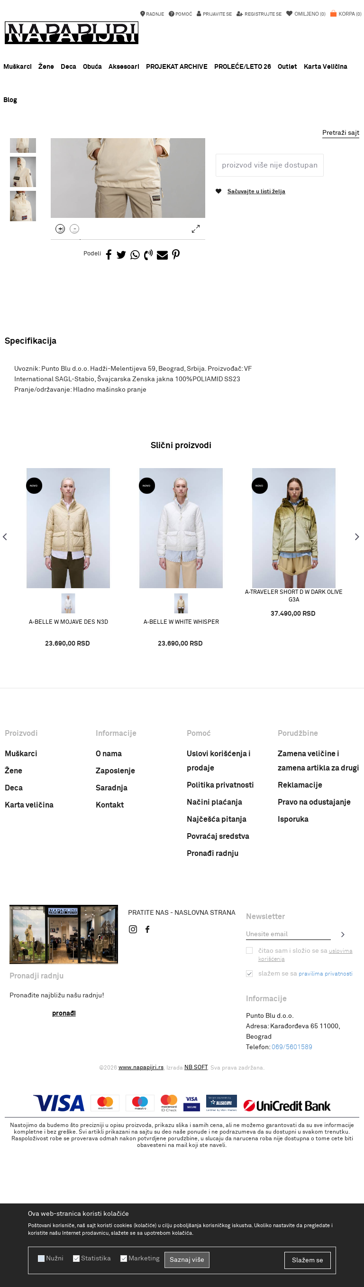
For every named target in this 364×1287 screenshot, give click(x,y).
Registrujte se (263, 14)
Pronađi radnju (212, 992)
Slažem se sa (305, 1112)
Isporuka (293, 957)
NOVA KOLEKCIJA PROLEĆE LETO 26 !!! (181, 147)
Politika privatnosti (220, 923)
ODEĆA (115, 161)
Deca (14, 926)
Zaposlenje (115, 909)
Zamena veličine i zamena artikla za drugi (318, 899)
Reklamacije (300, 923)
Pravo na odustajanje (314, 940)
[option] (182, 147)
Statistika (96, 1258)
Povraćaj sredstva (218, 974)
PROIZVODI (85, 161)
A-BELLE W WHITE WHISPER (181, 760)
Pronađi (64, 1151)
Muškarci (21, 892)
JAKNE (141, 161)
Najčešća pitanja (216, 957)
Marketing (144, 1258)
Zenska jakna (174, 161)
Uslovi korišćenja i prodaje (219, 899)
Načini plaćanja (214, 940)
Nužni (55, 1258)
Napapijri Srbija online (34, 161)
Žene (13, 909)
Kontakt (110, 943)
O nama (109, 892)
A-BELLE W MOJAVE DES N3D (68, 760)
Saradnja (111, 926)
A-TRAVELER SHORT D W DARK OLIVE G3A (294, 734)
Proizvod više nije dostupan (270, 303)
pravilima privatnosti (326, 1112)
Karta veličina (29, 943)
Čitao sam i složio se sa (305, 1093)
